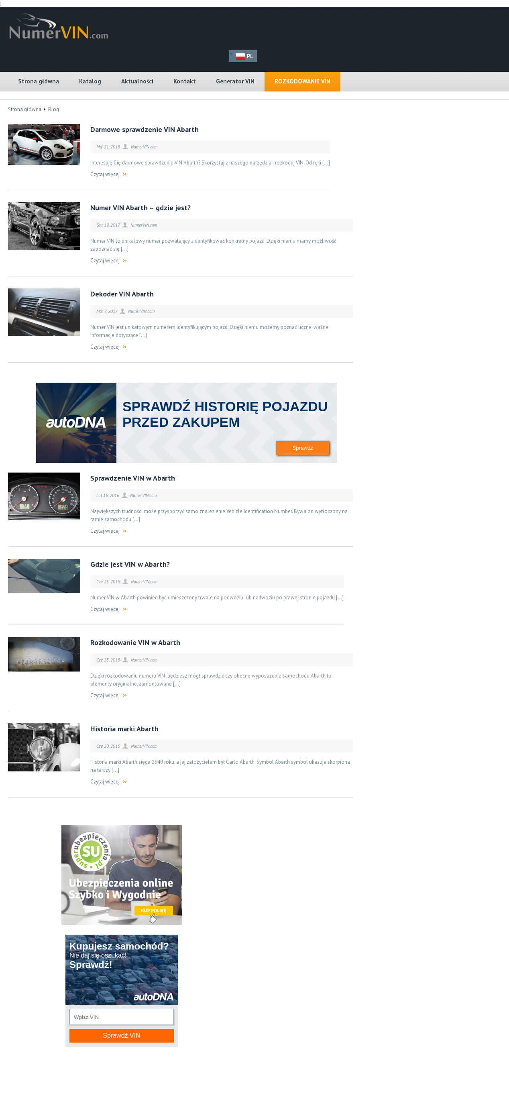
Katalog (90, 81)
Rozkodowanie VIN (302, 81)
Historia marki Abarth (124, 728)
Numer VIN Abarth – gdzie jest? (140, 207)
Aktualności (137, 81)
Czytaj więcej (105, 174)
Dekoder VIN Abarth (122, 293)
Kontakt (184, 81)
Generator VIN (235, 81)
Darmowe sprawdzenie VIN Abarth (144, 129)
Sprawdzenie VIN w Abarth (132, 478)
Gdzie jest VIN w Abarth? (130, 564)
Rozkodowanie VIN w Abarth (135, 642)
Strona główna (38, 81)
